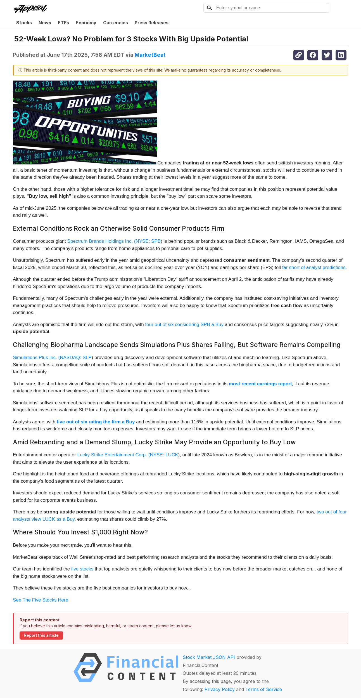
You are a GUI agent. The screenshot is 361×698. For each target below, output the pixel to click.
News (45, 22)
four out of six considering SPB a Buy (184, 324)
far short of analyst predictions (314, 267)
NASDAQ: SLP (75, 357)
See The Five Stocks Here (40, 600)
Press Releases (151, 22)
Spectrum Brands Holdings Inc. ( (101, 241)
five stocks (82, 569)
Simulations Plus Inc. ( (36, 357)
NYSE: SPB (148, 241)
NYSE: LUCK (164, 455)
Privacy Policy (220, 689)
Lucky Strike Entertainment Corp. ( (113, 455)
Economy (86, 22)
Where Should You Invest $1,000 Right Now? (80, 532)
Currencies (115, 22)
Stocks (24, 22)
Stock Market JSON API (209, 657)
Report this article (41, 635)
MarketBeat (150, 54)
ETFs (63, 22)
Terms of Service (263, 689)
